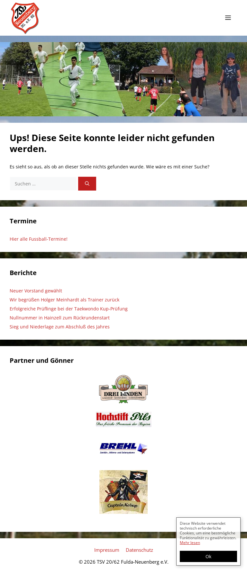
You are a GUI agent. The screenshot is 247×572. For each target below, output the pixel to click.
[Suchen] (87, 184)
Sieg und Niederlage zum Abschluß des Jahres (60, 327)
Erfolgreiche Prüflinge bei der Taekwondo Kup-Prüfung (69, 309)
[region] (123, 79)
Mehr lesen (190, 542)
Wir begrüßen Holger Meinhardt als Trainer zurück (64, 300)
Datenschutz (139, 550)
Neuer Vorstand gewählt (36, 291)
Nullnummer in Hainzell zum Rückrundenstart (60, 318)
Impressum (106, 550)
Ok (208, 556)
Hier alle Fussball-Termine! (39, 239)
